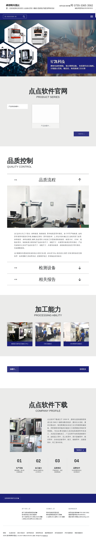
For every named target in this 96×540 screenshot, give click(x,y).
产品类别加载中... (14, 106)
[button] (3, 48)
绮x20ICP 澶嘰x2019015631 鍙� (28, 535)
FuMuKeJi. (50, 535)
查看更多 (83, 374)
